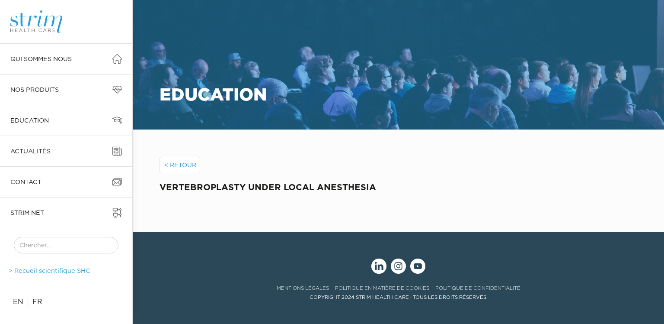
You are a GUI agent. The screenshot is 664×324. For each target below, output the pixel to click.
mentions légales (303, 288)
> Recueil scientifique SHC (49, 270)
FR (37, 302)
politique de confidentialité (477, 288)
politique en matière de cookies (382, 288)
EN (18, 302)
